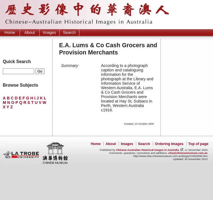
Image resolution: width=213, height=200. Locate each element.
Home (9, 32)
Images (49, 32)
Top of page (198, 144)
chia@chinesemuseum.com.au (187, 152)
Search (69, 32)
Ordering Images (169, 144)
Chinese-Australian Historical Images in (147, 149)
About (29, 32)
